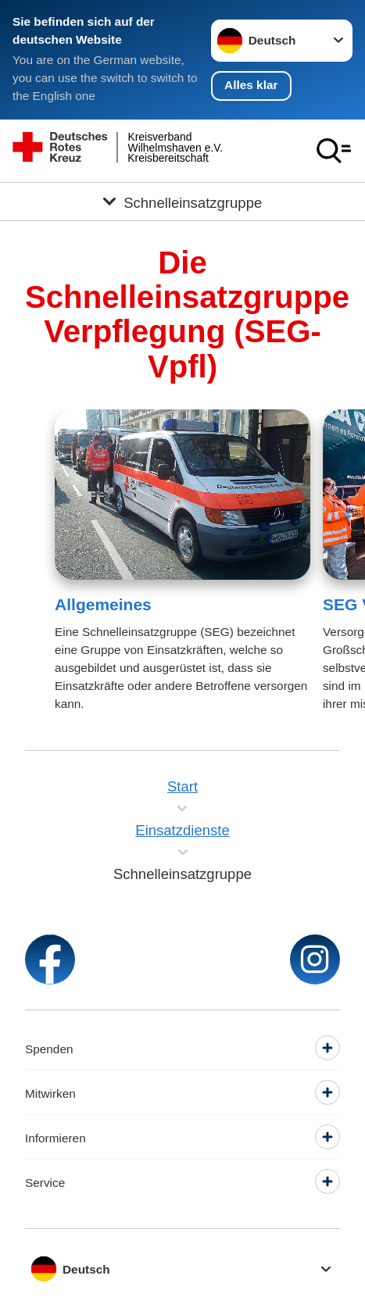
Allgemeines (103, 604)
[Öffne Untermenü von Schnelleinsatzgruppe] (182, 201)
